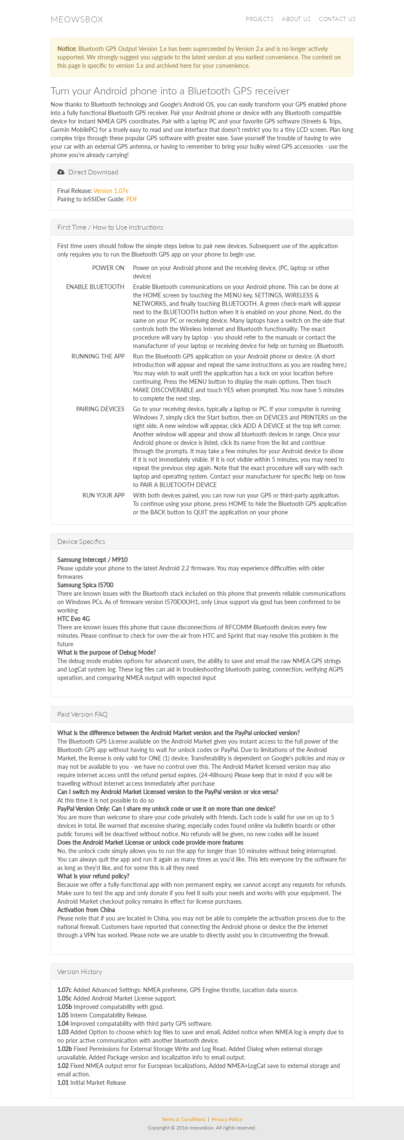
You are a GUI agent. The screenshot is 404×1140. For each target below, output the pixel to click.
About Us (296, 19)
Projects (260, 19)
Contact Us (337, 19)
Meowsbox (76, 19)
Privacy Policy (227, 1119)
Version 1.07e (110, 190)
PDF (132, 199)
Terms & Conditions (183, 1119)
